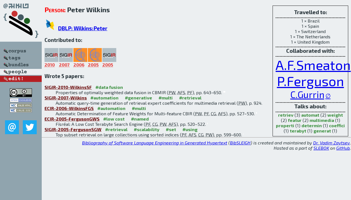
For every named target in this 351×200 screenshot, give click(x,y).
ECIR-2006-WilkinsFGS (69, 108)
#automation (104, 97)
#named (140, 118)
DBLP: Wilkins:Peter (82, 28)
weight (335, 115)
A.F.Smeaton (313, 65)
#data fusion (109, 87)
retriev (285, 115)
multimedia (322, 120)
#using (189, 129)
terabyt (298, 130)
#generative (138, 97)
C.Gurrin (307, 94)
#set (171, 129)
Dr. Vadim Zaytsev (331, 142)
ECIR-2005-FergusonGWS (72, 118)
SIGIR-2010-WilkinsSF (68, 87)
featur (294, 120)
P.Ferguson (310, 81)
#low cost (114, 118)
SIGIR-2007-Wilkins (66, 97)
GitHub (343, 148)
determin (311, 125)
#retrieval (190, 97)
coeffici (337, 125)
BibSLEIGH (240, 142)
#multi (166, 97)
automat (310, 115)
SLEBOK (321, 148)
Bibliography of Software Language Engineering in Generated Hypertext (154, 142)
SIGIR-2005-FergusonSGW (73, 129)
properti (285, 125)
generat (322, 130)
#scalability (146, 129)
